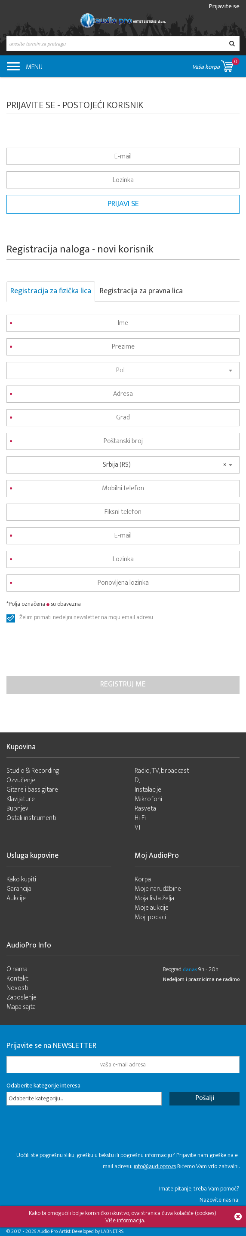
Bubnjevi (18, 808)
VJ (137, 827)
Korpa (143, 879)
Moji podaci (150, 917)
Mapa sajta (21, 1007)
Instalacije (148, 790)
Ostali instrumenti (31, 818)
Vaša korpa (216, 64)
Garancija (18, 889)
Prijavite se (224, 6)
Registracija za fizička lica (50, 291)
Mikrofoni (148, 799)
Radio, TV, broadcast (162, 771)
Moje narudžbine (158, 889)
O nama (17, 969)
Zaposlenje (21, 997)
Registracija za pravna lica (141, 291)
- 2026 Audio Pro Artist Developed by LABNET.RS (73, 1231)
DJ (138, 780)
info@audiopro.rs (155, 1166)
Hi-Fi (140, 818)
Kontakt (17, 978)
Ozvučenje (20, 780)
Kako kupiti (21, 879)
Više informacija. (125, 1220)
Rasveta (145, 808)
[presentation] (71, 650)
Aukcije (16, 898)
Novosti (17, 988)
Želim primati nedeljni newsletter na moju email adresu (86, 618)
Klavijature (20, 799)
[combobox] (123, 370)
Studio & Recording (32, 771)
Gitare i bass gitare (32, 790)
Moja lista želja (154, 898)
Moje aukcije (152, 908)
